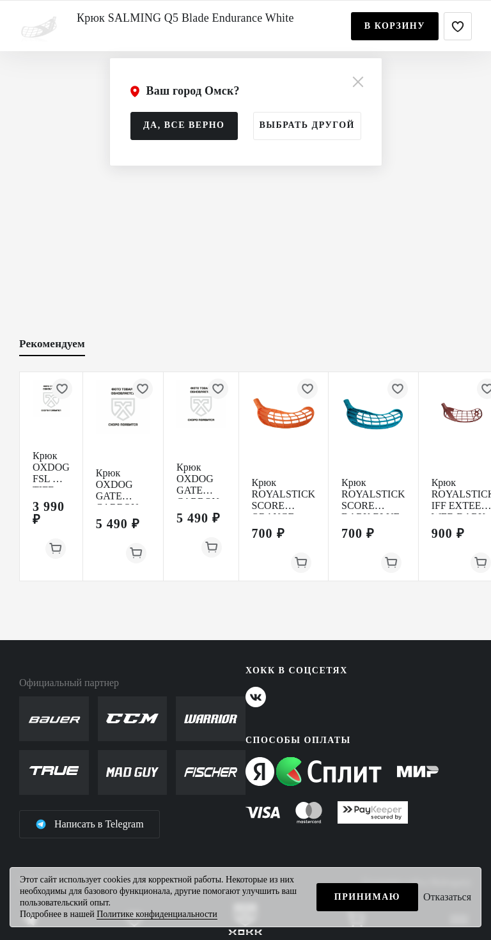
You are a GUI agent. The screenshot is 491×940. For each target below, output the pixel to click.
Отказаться (447, 896)
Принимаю (367, 897)
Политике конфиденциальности (157, 914)
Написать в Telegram (89, 824)
